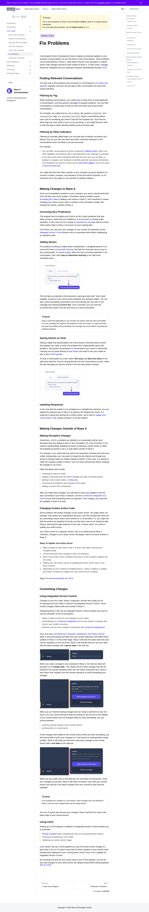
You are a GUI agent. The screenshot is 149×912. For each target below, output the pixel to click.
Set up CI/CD (45, 864)
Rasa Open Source (32, 9)
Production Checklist (16, 58)
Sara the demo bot (52, 165)
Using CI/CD (131, 86)
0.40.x (10, 82)
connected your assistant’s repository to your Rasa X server (79, 633)
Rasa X (45, 9)
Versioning (11, 69)
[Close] (141, 2)
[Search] (20, 17)
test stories (74, 351)
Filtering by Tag (131, 21)
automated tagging (87, 163)
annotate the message (85, 222)
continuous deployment (95, 627)
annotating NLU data (49, 199)
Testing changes (49, 833)
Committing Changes (132, 76)
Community (133, 9)
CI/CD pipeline (56, 354)
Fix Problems (13, 54)
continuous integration (67, 621)
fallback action (91, 151)
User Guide (11, 31)
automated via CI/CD (64, 578)
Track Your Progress (16, 50)
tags (78, 100)
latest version (77, 27)
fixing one (73, 480)
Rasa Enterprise (13, 62)
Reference (11, 66)
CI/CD (104, 68)
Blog (122, 9)
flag (60, 103)
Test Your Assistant (15, 46)
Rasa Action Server (59, 9)
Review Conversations (17, 39)
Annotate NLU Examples (17, 42)
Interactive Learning (64, 249)
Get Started (11, 27)
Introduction (11, 23)
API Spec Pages (13, 73)
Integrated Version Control (51, 232)
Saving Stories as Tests (134, 49)
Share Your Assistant (16, 35)
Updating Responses (133, 53)
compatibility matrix (103, 3)
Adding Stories (131, 44)
